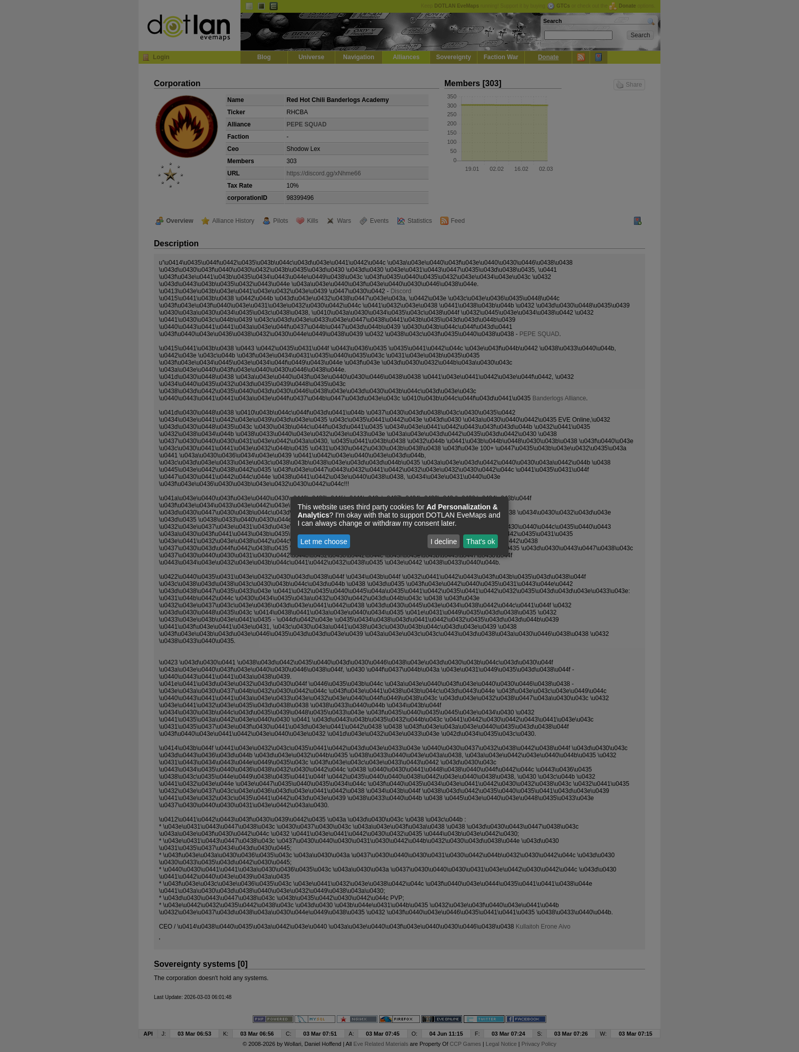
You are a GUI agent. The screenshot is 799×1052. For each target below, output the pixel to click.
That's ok (480, 541)
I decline (444, 541)
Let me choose (324, 541)
